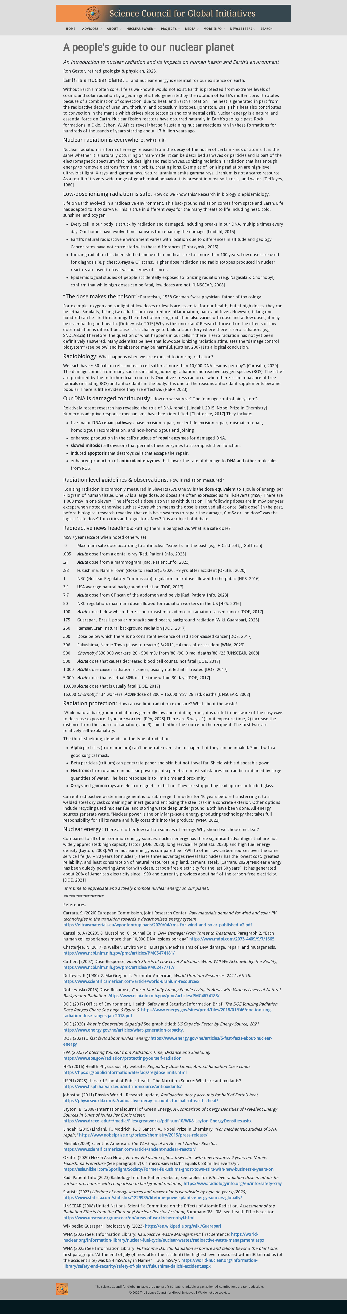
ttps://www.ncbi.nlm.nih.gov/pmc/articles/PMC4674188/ (163, 995)
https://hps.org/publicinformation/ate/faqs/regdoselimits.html (125, 1072)
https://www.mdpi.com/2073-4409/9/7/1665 (231, 938)
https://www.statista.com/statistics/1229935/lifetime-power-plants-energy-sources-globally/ (152, 1197)
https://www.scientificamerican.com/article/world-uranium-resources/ (131, 981)
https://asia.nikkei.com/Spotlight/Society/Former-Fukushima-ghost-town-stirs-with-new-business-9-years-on (168, 1169)
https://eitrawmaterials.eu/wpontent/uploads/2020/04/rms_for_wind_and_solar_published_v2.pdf (157, 924)
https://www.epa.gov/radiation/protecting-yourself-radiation (122, 1058)
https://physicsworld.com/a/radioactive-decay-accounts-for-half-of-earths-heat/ (140, 1100)
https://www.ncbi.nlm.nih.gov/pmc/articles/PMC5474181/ (119, 953)
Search (267, 29)
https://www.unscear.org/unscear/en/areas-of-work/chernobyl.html (128, 1217)
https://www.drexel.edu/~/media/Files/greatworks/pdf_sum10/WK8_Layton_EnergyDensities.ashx (157, 1120)
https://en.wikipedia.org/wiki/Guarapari (183, 1226)
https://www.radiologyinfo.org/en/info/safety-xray (232, 1183)
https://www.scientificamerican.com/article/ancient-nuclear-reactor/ (129, 1149)
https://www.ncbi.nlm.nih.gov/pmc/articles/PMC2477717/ (119, 967)
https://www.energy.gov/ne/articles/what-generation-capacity (123, 1030)
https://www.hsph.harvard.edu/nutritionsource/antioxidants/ (122, 1086)
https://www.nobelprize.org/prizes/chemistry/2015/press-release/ (143, 1135)
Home (70, 29)
